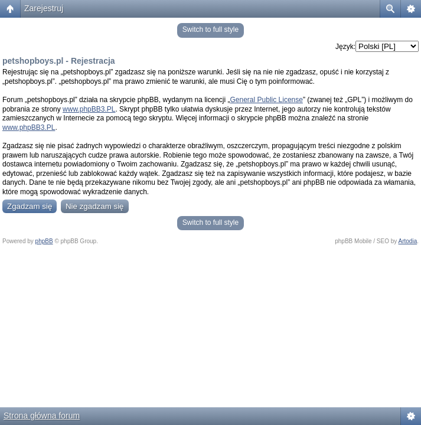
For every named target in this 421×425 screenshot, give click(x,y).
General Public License (266, 100)
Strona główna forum (42, 415)
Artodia (408, 241)
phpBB (44, 241)
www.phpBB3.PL (89, 109)
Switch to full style (210, 29)
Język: (345, 46)
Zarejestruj (43, 8)
